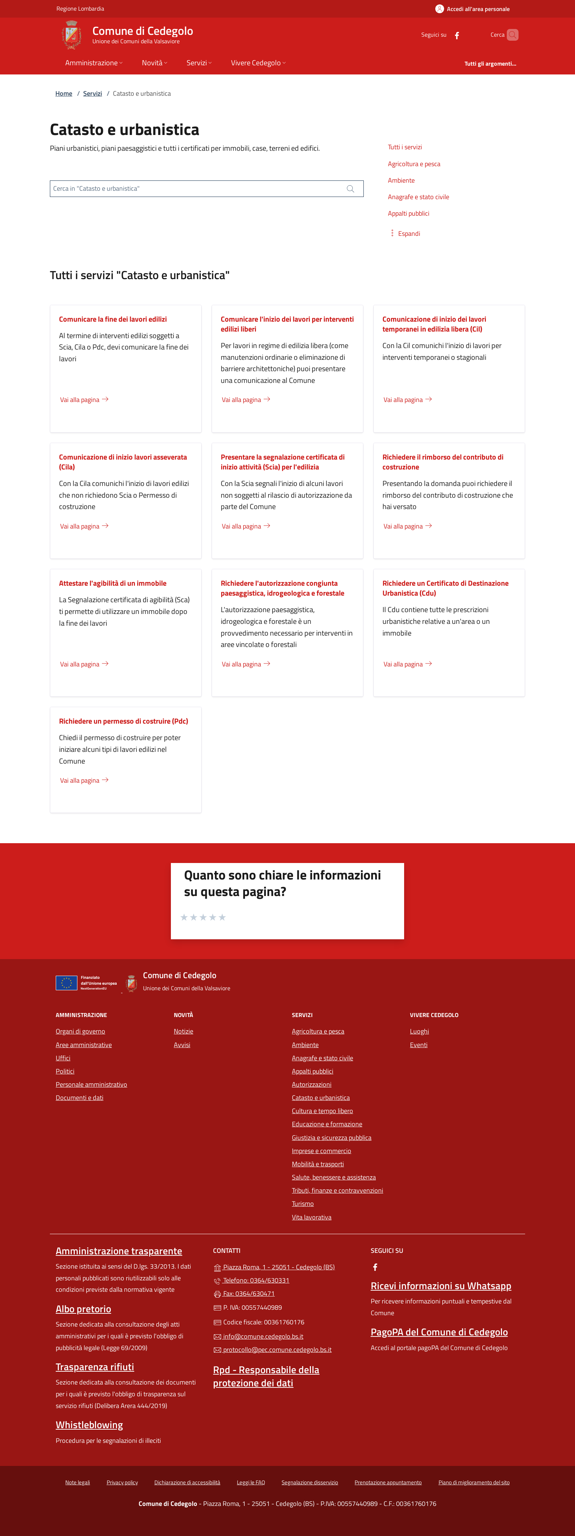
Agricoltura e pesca (318, 1031)
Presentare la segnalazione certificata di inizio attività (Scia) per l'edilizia (283, 461)
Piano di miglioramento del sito (474, 1482)
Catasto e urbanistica (321, 1097)
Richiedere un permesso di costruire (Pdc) (123, 721)
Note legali (77, 1482)
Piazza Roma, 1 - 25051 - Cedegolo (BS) (287, 1266)
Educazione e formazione (327, 1124)
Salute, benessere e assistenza (334, 1177)
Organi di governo (80, 1031)
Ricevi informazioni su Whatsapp (441, 1285)
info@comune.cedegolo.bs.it (258, 1336)
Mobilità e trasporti (318, 1164)
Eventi (419, 1045)
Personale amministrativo (91, 1084)
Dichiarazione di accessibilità (187, 1482)
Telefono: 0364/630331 (251, 1280)
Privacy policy (122, 1482)
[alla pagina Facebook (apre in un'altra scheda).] (444, 34)
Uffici (63, 1058)
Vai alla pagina (85, 400)
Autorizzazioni (312, 1084)
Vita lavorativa (312, 1217)
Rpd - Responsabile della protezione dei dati (266, 1376)
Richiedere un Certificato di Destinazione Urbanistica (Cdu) (445, 588)
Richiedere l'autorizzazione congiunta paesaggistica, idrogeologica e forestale (282, 588)
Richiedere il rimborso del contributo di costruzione (442, 461)
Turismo (303, 1203)
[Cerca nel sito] (510, 35)
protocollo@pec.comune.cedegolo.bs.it (272, 1349)
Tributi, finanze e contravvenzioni (337, 1190)
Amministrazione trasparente (119, 1250)
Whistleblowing (89, 1424)
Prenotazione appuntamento (388, 1482)
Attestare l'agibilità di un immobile (112, 583)
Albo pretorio (83, 1308)
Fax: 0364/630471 (244, 1293)
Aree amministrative (84, 1045)
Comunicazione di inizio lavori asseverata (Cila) (123, 461)
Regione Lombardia (80, 8)
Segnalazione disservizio (310, 1482)
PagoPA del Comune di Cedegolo (439, 1331)
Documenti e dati (79, 1097)
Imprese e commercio (321, 1151)
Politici (65, 1071)
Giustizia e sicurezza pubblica (331, 1137)
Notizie (183, 1031)
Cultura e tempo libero (322, 1111)
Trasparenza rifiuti (95, 1366)
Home (63, 93)
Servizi (92, 93)
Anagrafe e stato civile (322, 1058)
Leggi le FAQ (251, 1482)
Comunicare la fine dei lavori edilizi (113, 319)
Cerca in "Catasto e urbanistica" (96, 188)
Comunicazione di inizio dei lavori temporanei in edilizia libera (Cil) (434, 323)
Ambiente (305, 1045)
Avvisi (182, 1045)
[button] (404, 233)
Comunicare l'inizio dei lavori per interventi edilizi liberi (287, 323)
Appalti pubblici (312, 1071)
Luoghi (419, 1031)
